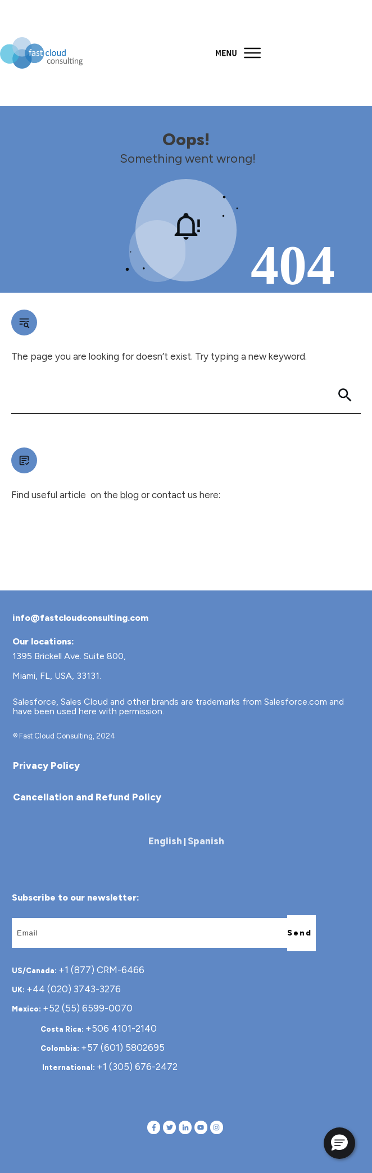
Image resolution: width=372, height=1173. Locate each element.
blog (129, 494)
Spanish (206, 841)
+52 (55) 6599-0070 (88, 1008)
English (165, 841)
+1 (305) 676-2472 (137, 1066)
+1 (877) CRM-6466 (101, 969)
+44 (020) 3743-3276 (73, 989)
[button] (339, 1143)
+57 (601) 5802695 (123, 1047)
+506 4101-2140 (121, 1028)
